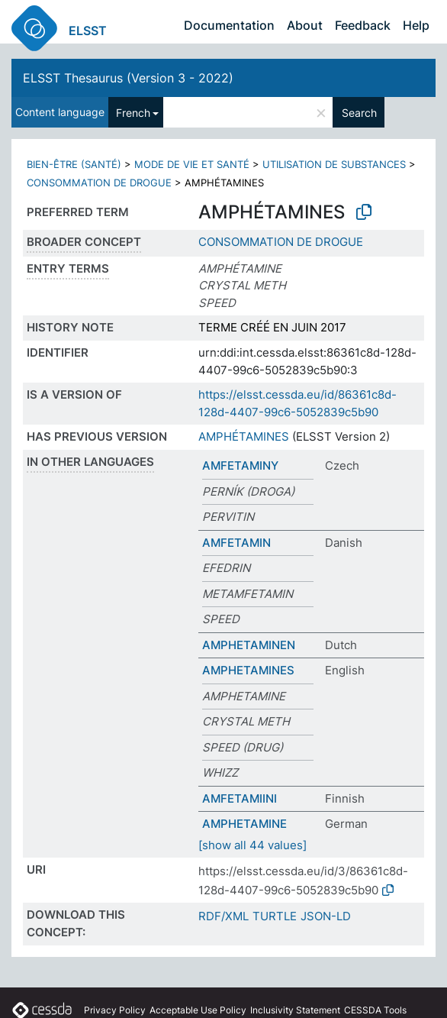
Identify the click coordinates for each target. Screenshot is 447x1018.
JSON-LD (326, 916)
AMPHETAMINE (244, 823)
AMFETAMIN (236, 542)
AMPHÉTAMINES (243, 436)
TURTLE (274, 916)
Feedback (363, 25)
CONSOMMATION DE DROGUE (99, 182)
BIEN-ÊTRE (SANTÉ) (74, 164)
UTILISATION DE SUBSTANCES (334, 164)
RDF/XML (223, 916)
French (133, 112)
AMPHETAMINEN (248, 645)
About (305, 25)
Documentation (229, 25)
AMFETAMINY (240, 465)
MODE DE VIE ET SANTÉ (191, 164)
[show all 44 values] (252, 845)
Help (416, 25)
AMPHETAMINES (248, 670)
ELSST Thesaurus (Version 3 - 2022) (128, 78)
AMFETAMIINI (239, 798)
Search (359, 112)
